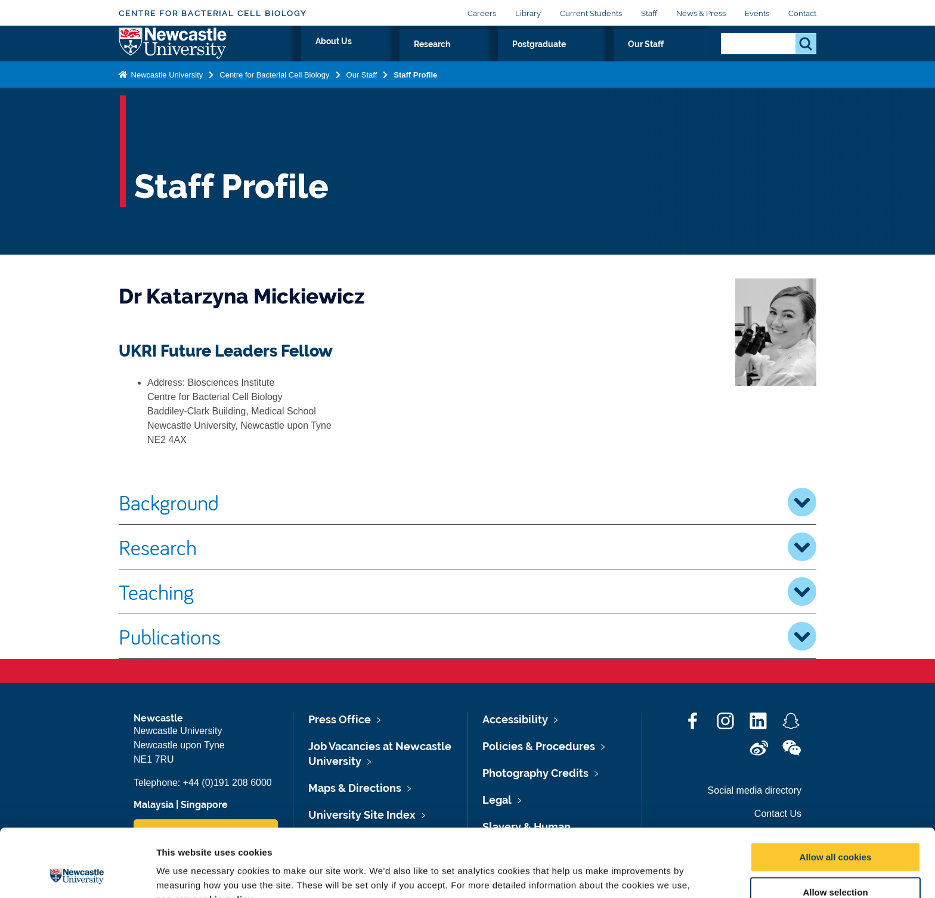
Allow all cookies (836, 793)
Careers (482, 13)
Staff (649, 13)
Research (539, 57)
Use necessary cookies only (835, 864)
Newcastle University (166, 97)
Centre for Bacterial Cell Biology (212, 13)
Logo (173, 55)
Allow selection (835, 828)
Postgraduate (611, 57)
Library (528, 13)
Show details (626, 874)
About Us (477, 57)
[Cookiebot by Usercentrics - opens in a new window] (77, 875)
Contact (802, 13)
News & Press (701, 13)
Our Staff (681, 57)
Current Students (591, 13)
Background (467, 502)
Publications (467, 636)
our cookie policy (213, 836)
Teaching (467, 591)
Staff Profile (415, 97)
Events (757, 13)
